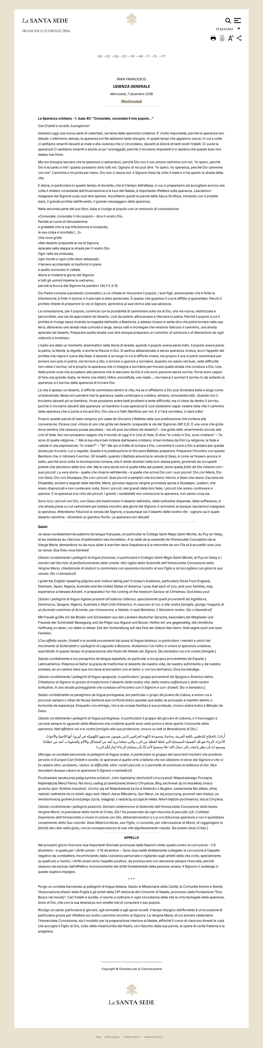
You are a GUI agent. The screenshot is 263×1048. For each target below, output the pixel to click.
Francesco (33, 31)
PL (156, 56)
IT (148, 56)
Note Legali (112, 1037)
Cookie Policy (132, 1037)
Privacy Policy (154, 1037)
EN (116, 56)
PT (163, 56)
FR (133, 56)
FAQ (98, 1037)
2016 (66, 31)
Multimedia (131, 101)
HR (140, 56)
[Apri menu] (237, 20)
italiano (225, 30)
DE (108, 56)
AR (100, 56)
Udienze (54, 31)
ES (125, 56)
